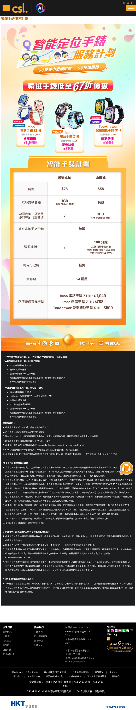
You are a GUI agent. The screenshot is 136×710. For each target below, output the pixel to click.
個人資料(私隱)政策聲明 (55, 672)
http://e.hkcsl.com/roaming (19, 592)
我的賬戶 (7, 645)
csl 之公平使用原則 (80, 672)
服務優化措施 (33, 676)
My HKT (7, 640)
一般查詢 (38, 632)
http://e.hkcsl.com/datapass (17, 557)
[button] (131, 8)
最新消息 (7, 632)
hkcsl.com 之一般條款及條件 (25, 672)
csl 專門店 (39, 640)
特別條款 (17, 676)
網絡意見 (38, 645)
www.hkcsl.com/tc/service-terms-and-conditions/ (61, 445)
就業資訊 (116, 676)
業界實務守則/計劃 (54, 676)
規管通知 (99, 672)
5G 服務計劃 (9, 654)
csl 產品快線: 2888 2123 (76, 627)
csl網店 (6, 636)
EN (132, 3)
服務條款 (113, 672)
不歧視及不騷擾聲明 (96, 676)
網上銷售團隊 (40, 636)
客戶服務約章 (75, 676)
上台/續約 (7, 649)
